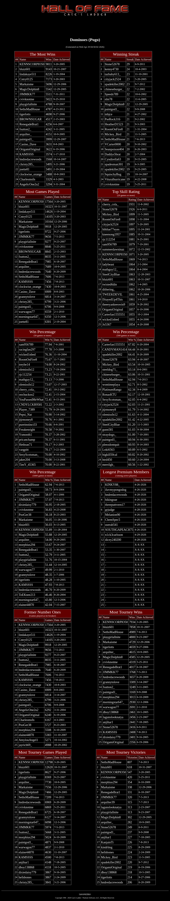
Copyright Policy (85, 894)
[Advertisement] (85, 26)
